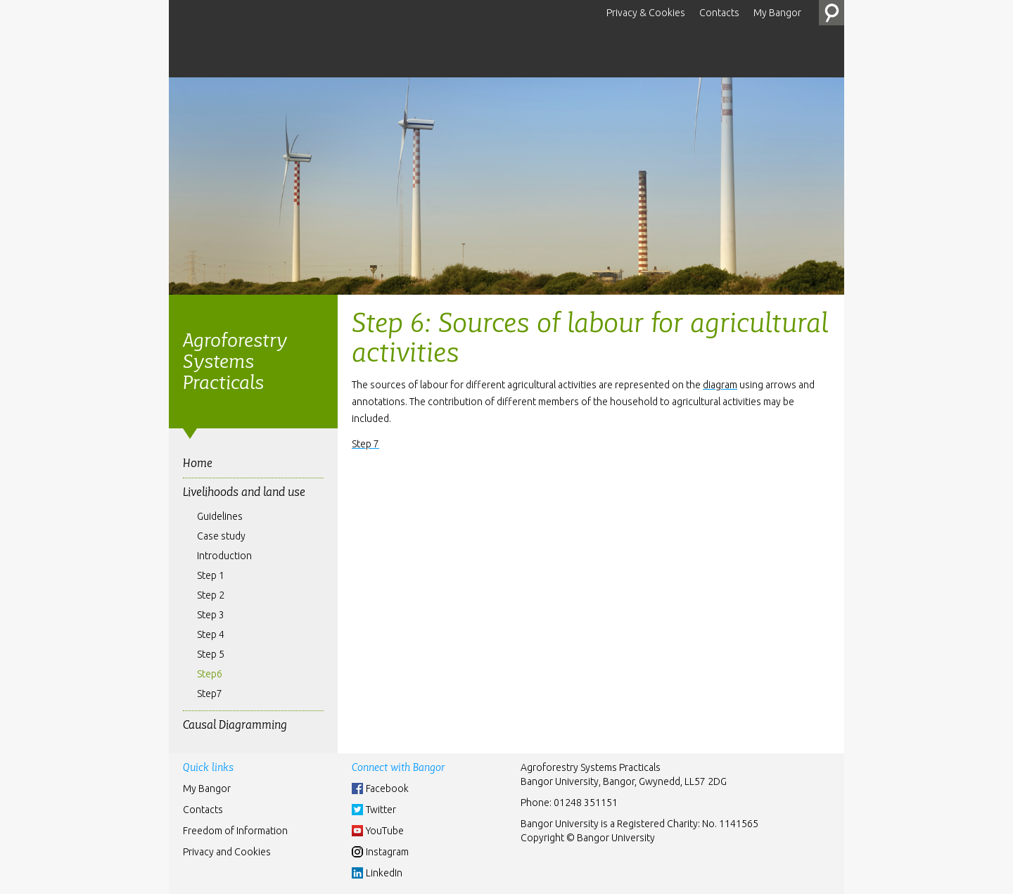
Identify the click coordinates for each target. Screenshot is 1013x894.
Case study (221, 536)
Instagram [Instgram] (387, 851)
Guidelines (220, 516)
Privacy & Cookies (645, 12)
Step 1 (210, 575)
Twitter (381, 809)
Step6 (209, 673)
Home (197, 463)
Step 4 (210, 634)
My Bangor (777, 12)
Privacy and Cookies (227, 851)
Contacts (719, 12)
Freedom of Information (235, 830)
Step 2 (210, 595)
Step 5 (210, 654)
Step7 (209, 693)
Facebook (387, 788)
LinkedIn (384, 873)
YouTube (385, 830)
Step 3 (210, 614)
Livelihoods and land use (244, 492)
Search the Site (831, 12)
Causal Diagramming (235, 724)
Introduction (224, 555)
